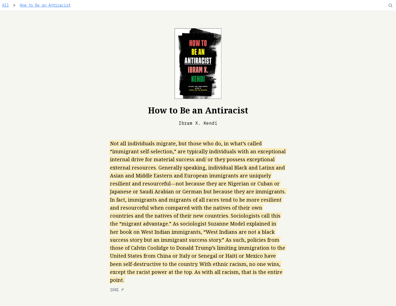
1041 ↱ (117, 289)
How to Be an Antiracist (45, 5)
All (5, 5)
